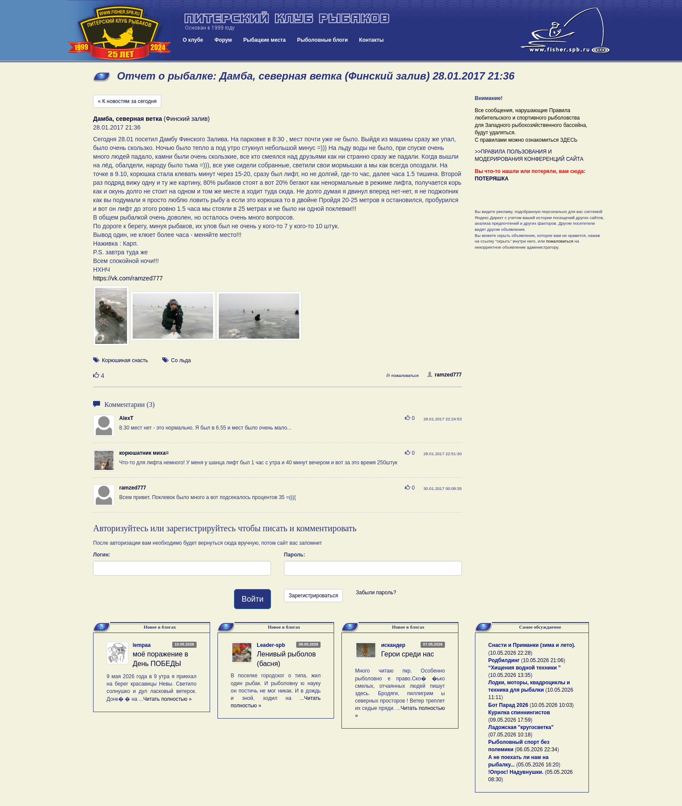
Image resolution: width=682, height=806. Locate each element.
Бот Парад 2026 (508, 705)
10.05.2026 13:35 (510, 675)
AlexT (126, 418)
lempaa (141, 645)
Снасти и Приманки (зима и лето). (531, 645)
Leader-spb (271, 645)
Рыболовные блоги (322, 40)
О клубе (193, 40)
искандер (393, 645)
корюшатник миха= (144, 453)
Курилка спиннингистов (519, 712)
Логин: (101, 555)
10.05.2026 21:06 (543, 660)
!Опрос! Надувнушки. (516, 772)
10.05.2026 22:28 (510, 653)
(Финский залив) (151, 118)
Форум (223, 40)
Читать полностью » (167, 699)
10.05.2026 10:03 (552, 705)
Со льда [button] (181, 360)
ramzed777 (444, 375)
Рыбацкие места (264, 40)
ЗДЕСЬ (569, 140)
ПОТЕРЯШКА (492, 179)
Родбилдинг (504, 660)
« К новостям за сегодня (127, 101)
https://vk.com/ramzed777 (128, 278)
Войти (252, 599)
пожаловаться (402, 375)
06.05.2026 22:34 (537, 749)
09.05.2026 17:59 (510, 720)
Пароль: (294, 555)
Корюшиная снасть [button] (125, 360)
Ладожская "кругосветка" (521, 727)
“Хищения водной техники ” (524, 668)
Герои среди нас (407, 654)
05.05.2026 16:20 (538, 765)
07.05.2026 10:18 (510, 735)
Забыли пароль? (376, 593)
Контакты (371, 40)
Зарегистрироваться (313, 596)
